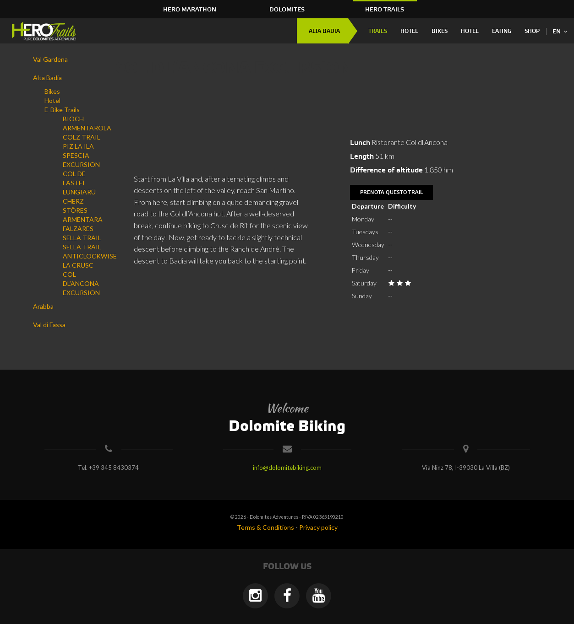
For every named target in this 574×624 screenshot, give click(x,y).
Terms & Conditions (265, 527)
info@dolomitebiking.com (287, 467)
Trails (377, 31)
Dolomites (287, 9)
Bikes (440, 31)
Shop (532, 31)
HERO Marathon (189, 9)
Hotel (409, 31)
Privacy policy (318, 527)
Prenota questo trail (391, 192)
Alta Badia (324, 31)
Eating (501, 31)
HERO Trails (384, 9)
